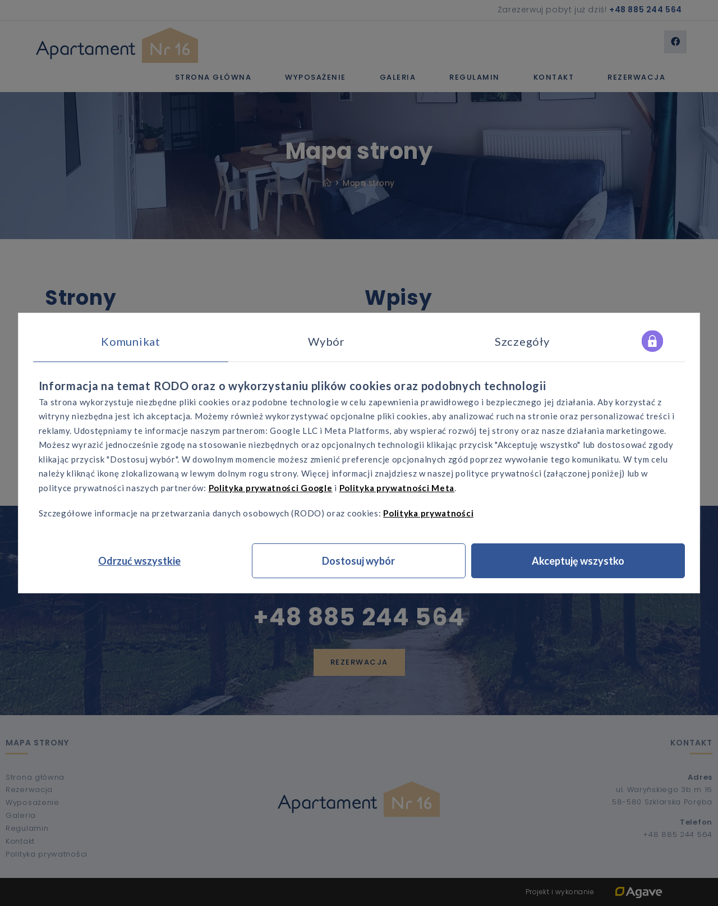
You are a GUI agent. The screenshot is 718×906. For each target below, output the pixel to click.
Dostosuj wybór (358, 561)
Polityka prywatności (428, 513)
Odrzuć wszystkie (139, 561)
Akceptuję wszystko (578, 561)
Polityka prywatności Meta (397, 488)
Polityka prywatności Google (271, 488)
